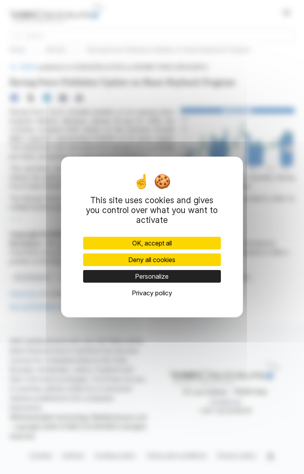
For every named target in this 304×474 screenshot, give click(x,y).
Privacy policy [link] (152, 293)
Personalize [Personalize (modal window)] (152, 276)
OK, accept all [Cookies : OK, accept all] (152, 243)
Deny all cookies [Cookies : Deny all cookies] (151, 260)
